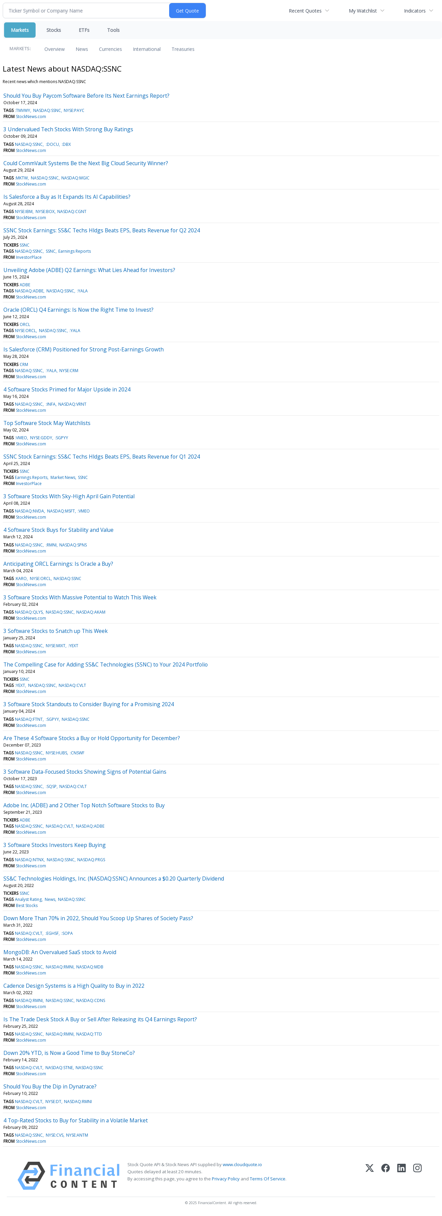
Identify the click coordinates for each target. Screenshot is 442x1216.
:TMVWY (22, 110)
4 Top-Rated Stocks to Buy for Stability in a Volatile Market (75, 1120)
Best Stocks (27, 905)
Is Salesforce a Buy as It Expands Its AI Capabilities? (66, 196)
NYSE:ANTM (77, 1135)
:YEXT (73, 646)
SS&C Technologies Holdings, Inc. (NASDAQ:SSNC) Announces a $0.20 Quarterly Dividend (113, 878)
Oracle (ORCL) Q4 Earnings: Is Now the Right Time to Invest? (78, 309)
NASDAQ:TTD (89, 1034)
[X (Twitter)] (370, 1176)
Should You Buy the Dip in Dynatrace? (50, 1086)
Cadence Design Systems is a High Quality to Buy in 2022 (73, 985)
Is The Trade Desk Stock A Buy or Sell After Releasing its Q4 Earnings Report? (100, 1019)
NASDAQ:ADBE (29, 291)
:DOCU (52, 144)
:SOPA (67, 933)
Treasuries (183, 49)
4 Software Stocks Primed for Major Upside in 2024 (66, 389)
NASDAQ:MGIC (75, 178)
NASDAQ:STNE (59, 1067)
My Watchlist (363, 10)
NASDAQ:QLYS (29, 612)
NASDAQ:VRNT (72, 404)
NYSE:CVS (54, 1135)
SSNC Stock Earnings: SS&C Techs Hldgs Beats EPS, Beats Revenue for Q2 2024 (101, 230)
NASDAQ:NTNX (29, 860)
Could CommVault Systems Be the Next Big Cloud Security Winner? (85, 163)
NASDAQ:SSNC (47, 110)
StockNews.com (31, 116)
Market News (63, 477)
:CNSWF (77, 753)
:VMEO (21, 438)
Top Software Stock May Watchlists (47, 423)
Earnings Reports (74, 251)
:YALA (82, 291)
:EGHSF (52, 933)
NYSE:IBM (24, 211)
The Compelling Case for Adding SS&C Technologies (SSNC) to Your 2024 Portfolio (105, 664)
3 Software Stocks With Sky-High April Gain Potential (69, 496)
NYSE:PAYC (74, 110)
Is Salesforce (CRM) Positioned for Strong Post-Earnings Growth (83, 349)
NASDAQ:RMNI (60, 967)
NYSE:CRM (68, 370)
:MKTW (21, 178)
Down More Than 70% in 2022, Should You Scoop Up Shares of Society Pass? (98, 918)
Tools (113, 30)
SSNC (24, 245)
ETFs (84, 30)
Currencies (110, 49)
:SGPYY (61, 438)
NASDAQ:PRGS (91, 860)
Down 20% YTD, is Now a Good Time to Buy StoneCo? (69, 1053)
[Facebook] (386, 1176)
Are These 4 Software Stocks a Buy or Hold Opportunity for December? (91, 738)
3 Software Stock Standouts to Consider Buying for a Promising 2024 (88, 704)
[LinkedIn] (401, 1176)
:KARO (21, 578)
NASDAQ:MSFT (61, 511)
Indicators (415, 10)
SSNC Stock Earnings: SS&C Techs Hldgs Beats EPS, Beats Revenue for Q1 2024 (101, 456)
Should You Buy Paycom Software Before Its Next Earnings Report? (86, 95)
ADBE (25, 285)
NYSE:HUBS (56, 753)
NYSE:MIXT (55, 646)
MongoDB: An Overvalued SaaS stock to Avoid (59, 952)
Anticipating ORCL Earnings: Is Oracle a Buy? (58, 563)
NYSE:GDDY (41, 438)
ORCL (25, 324)
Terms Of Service (267, 1179)
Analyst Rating (28, 899)
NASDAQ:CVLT (72, 685)
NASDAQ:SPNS (73, 545)
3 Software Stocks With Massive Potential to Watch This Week (80, 597)
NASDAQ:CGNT (71, 211)
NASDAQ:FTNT (29, 719)
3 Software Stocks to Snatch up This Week (55, 631)
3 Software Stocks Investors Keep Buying (54, 845)
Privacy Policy (226, 1179)
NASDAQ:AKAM (90, 612)
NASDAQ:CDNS (90, 1000)
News (82, 49)
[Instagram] (417, 1176)
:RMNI (51, 545)
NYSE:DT (53, 1101)
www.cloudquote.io (242, 1164)
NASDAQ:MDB (89, 967)
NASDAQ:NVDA (29, 511)
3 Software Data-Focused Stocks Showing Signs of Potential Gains (84, 771)
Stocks (53, 30)
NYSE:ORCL (25, 330)
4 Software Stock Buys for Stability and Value (58, 530)
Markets (20, 30)
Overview (54, 49)
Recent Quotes (305, 10)
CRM (24, 364)
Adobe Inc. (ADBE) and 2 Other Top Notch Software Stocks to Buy (84, 805)
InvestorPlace (29, 257)
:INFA (51, 404)
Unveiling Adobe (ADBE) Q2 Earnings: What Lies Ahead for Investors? (89, 270)
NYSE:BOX (45, 211)
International (147, 49)
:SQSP (51, 786)
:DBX (66, 144)
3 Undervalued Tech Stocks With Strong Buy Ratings (68, 129)
